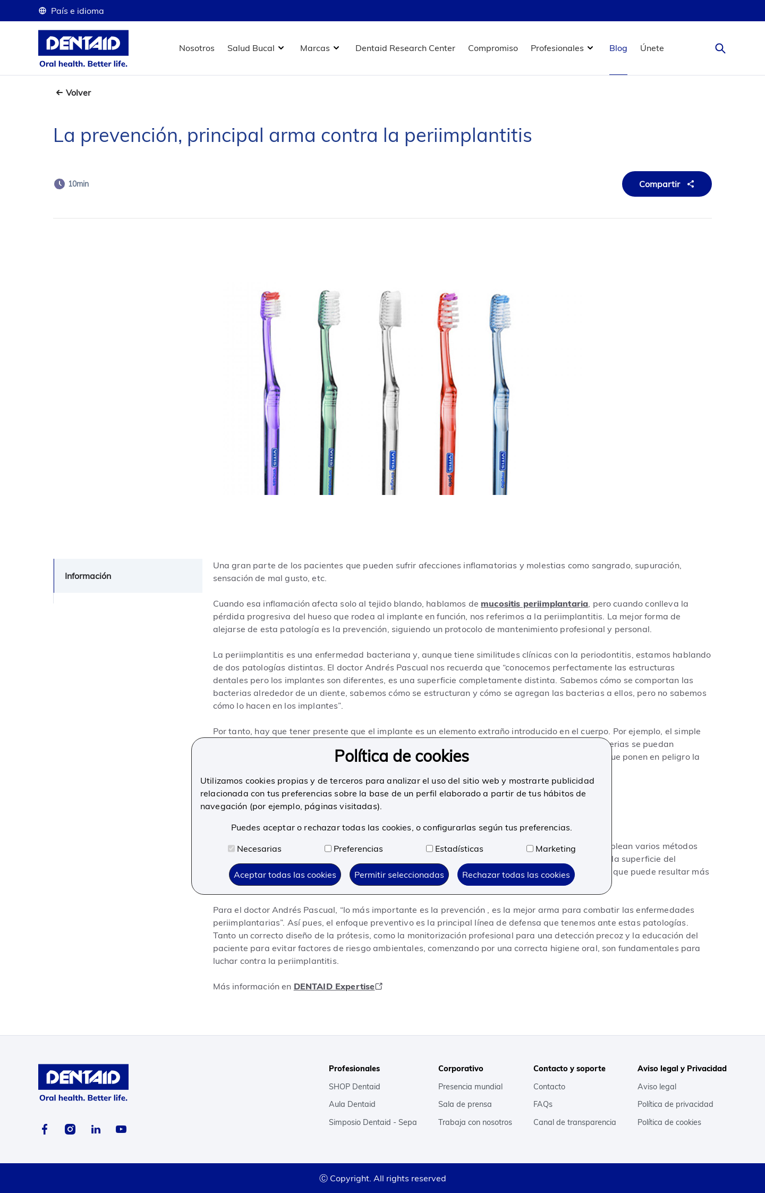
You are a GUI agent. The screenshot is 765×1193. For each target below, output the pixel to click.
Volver (78, 92)
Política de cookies (669, 1122)
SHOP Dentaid (354, 1086)
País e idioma (71, 10)
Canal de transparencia (574, 1122)
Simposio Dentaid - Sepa (373, 1122)
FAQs (542, 1104)
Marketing (551, 848)
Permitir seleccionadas (399, 874)
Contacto (549, 1086)
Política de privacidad (675, 1104)
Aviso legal (657, 1086)
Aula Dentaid (352, 1104)
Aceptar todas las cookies (285, 874)
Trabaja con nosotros (475, 1122)
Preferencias (354, 848)
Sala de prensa (465, 1104)
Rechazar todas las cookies (516, 874)
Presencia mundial (470, 1086)
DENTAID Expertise (339, 986)
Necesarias (255, 848)
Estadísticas (454, 848)
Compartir (668, 184)
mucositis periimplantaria (534, 603)
